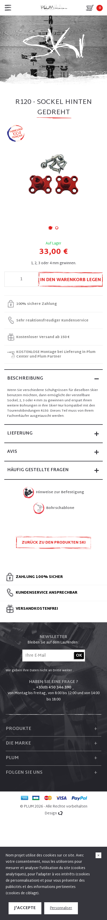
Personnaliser (61, 908)
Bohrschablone (60, 508)
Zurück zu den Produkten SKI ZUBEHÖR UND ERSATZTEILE (54, 544)
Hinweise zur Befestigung (60, 492)
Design (53, 813)
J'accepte (25, 908)
